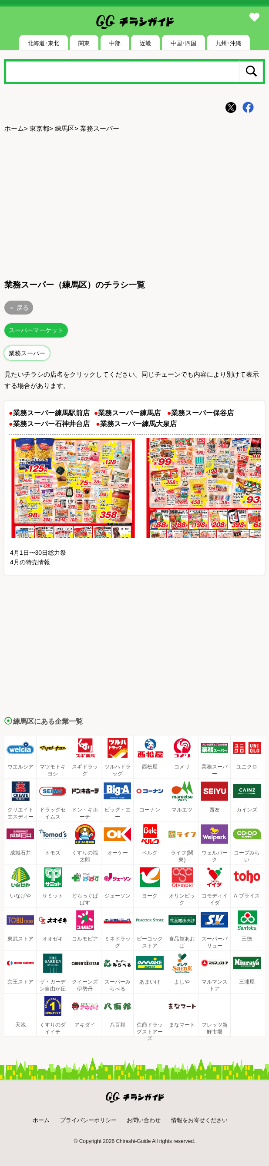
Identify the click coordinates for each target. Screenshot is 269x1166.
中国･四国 (183, 43)
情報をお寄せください (199, 1120)
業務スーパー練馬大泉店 (138, 423)
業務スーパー (27, 353)
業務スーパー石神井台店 (51, 423)
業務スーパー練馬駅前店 (51, 413)
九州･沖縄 (228, 43)
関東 (84, 43)
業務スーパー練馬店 (129, 413)
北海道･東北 (43, 43)
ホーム (14, 128)
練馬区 (64, 128)
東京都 (39, 128)
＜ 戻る (19, 307)
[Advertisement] (134, 204)
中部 (115, 43)
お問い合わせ (144, 1120)
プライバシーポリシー (88, 1120)
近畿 (145, 43)
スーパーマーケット (36, 330)
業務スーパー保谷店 (202, 413)
